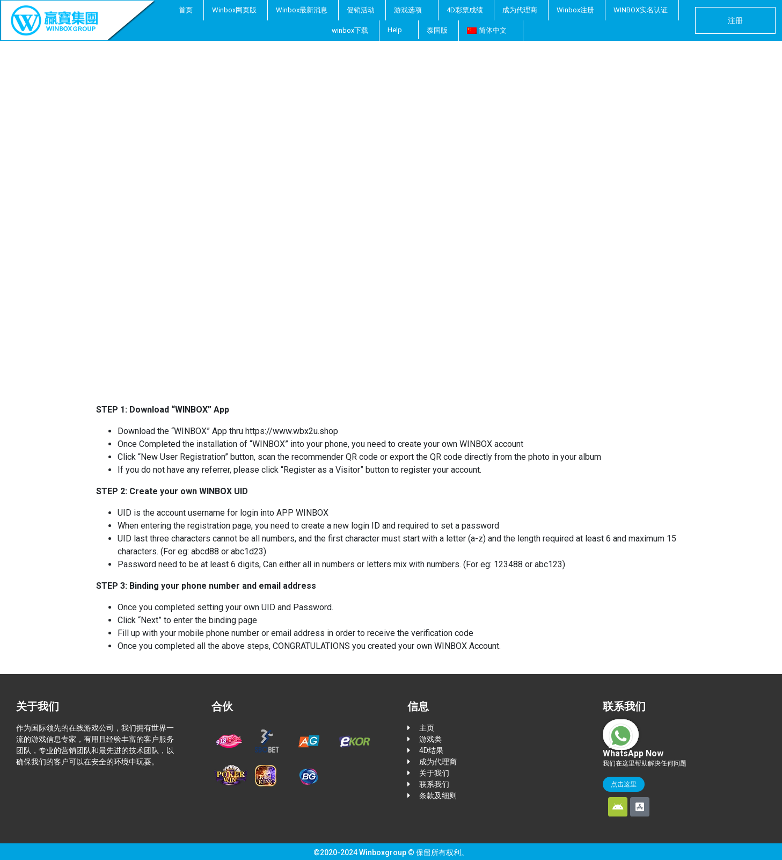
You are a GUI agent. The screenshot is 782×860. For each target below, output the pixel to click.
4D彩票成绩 (465, 10)
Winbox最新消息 (301, 10)
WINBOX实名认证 (640, 10)
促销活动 (361, 10)
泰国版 (437, 30)
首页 (186, 10)
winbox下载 (350, 30)
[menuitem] (489, 30)
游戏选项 (408, 10)
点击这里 (624, 782)
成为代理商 (519, 10)
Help (395, 30)
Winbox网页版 (234, 10)
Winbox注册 (575, 10)
